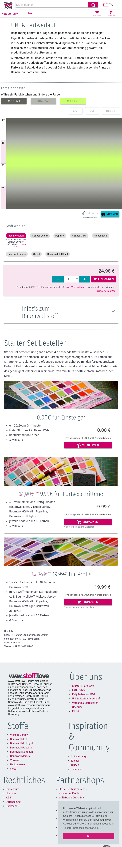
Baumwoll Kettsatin (21, 751)
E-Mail (75, 711)
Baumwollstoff (18, 739)
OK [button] (89, 836)
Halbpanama (17, 764)
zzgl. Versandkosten (76, 287)
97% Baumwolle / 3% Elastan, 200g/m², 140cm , (16, 243)
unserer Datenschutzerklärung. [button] (81, 828)
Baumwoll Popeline (21, 747)
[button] (10, 13)
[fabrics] (69, 279)
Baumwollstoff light (21, 743)
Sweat (13, 768)
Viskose (14, 760)
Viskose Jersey (19, 734)
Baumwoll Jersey (20, 756)
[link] (8, 5)
